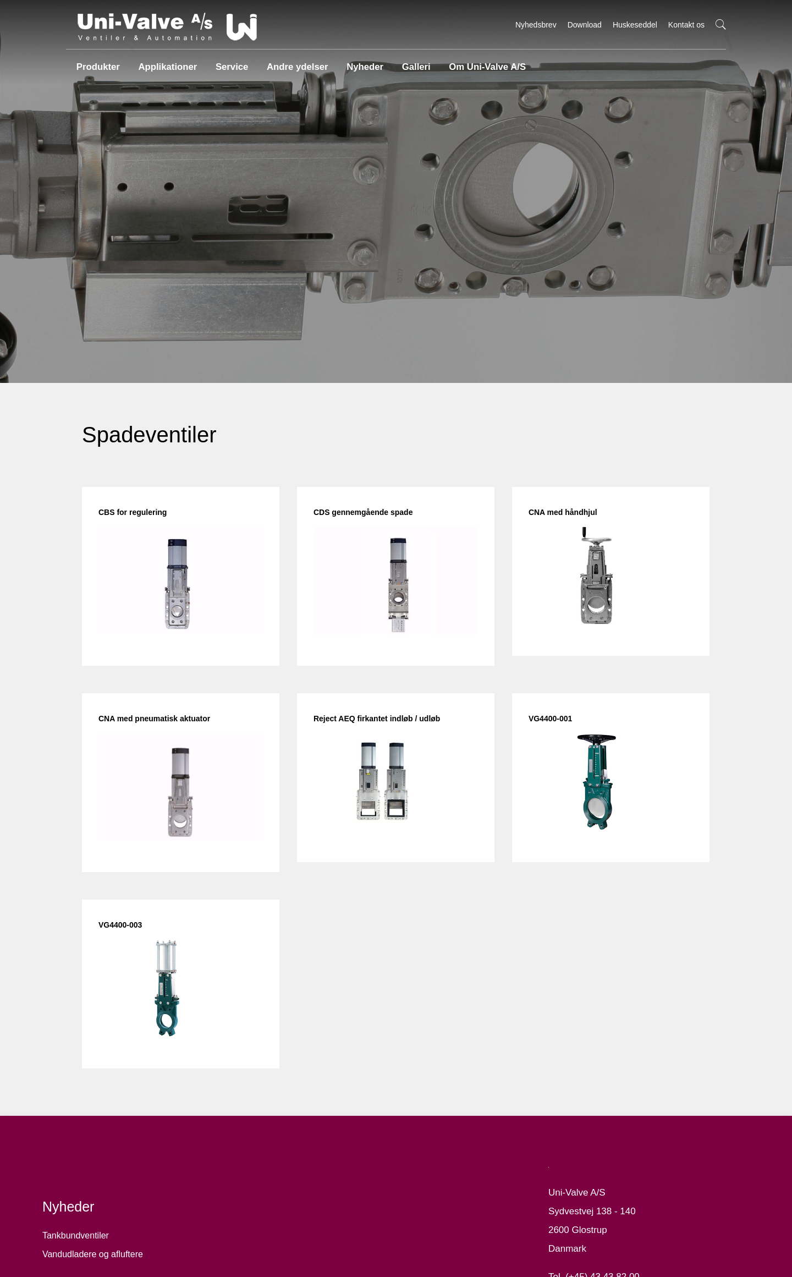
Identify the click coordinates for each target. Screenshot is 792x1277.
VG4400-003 (129, 930)
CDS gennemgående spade (366, 525)
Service (229, 63)
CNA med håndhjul (559, 525)
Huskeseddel (635, 24)
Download (585, 24)
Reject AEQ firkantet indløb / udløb (380, 728)
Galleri (412, 63)
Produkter (97, 63)
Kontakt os (686, 24)
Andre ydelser (294, 63)
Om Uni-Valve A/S (482, 63)
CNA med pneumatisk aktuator (163, 728)
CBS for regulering (142, 525)
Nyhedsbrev (536, 24)
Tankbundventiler (85, 1258)
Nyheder (360, 63)
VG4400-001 (547, 728)
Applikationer (166, 63)
